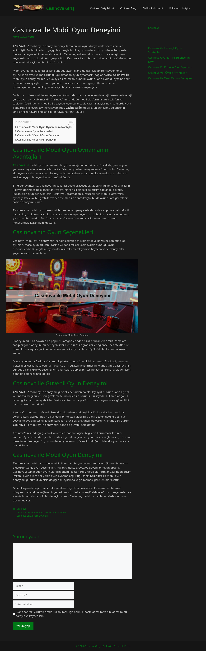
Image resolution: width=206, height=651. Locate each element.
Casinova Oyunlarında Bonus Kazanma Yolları (41, 512)
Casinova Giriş (60, 8)
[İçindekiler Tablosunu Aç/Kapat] (69, 122)
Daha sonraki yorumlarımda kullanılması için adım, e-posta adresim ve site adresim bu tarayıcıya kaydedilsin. (71, 614)
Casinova (21, 508)
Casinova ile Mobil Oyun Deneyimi (37, 139)
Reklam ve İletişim (179, 8)
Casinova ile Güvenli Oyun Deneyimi (38, 135)
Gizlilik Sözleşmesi (153, 8)
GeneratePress (122, 646)
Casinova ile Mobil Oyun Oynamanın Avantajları (45, 127)
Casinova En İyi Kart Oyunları (32, 515)
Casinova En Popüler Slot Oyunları (170, 67)
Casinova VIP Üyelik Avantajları (167, 73)
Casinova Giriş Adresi (102, 8)
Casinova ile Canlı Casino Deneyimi (170, 78)
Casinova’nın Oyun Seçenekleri (35, 131)
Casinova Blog (128, 8)
